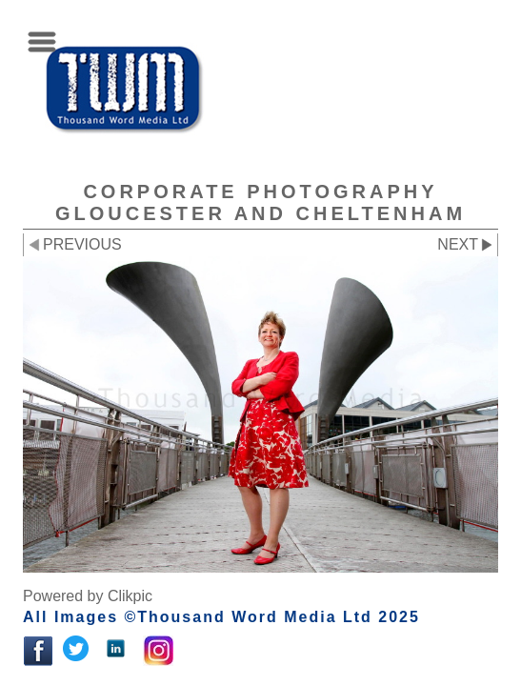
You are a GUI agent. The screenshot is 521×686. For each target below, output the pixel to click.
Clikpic (130, 596)
